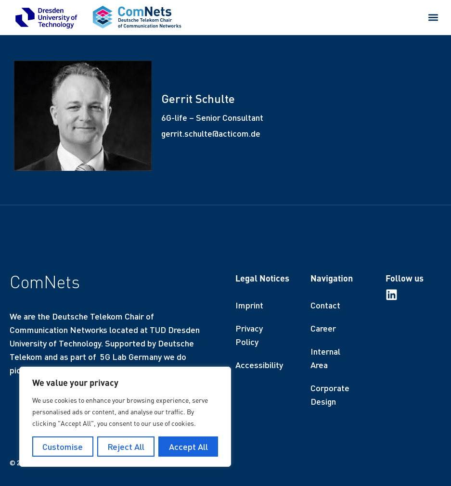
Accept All (188, 446)
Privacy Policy (249, 335)
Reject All (125, 446)
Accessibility (259, 364)
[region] (125, 417)
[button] (433, 17)
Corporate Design (329, 395)
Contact (325, 305)
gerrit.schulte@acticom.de (210, 133)
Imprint (249, 305)
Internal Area (325, 358)
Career (323, 328)
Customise (62, 446)
